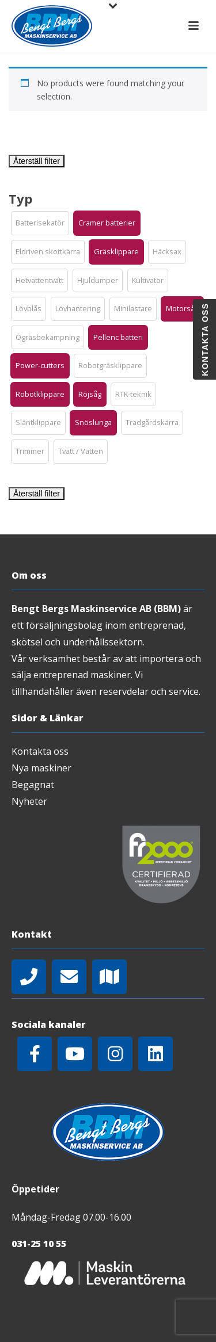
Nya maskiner (41, 768)
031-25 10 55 (39, 1243)
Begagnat (33, 784)
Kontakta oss (40, 751)
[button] (40, 223)
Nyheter (29, 801)
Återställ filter (36, 161)
